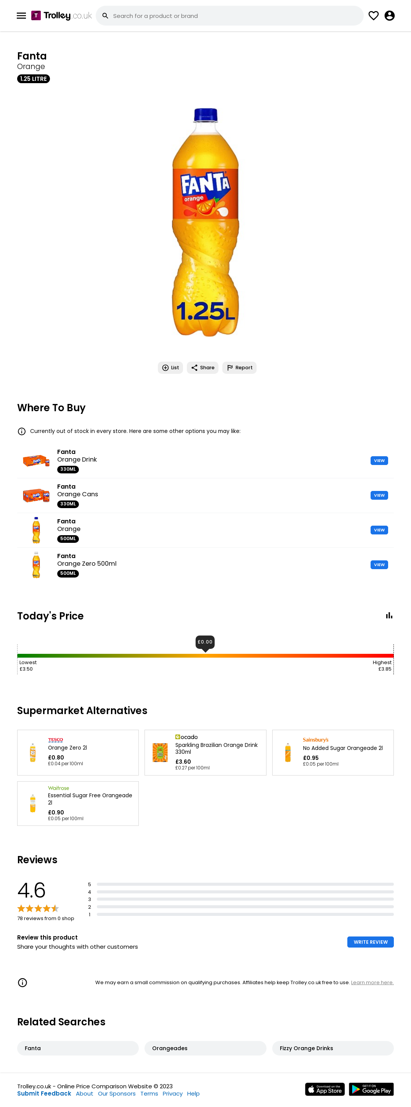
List (170, 368)
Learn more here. (372, 982)
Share (203, 368)
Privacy (173, 1093)
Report (239, 368)
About (84, 1093)
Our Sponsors (117, 1093)
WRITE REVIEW (371, 942)
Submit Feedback (44, 1093)
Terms (149, 1093)
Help (193, 1093)
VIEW (379, 460)
